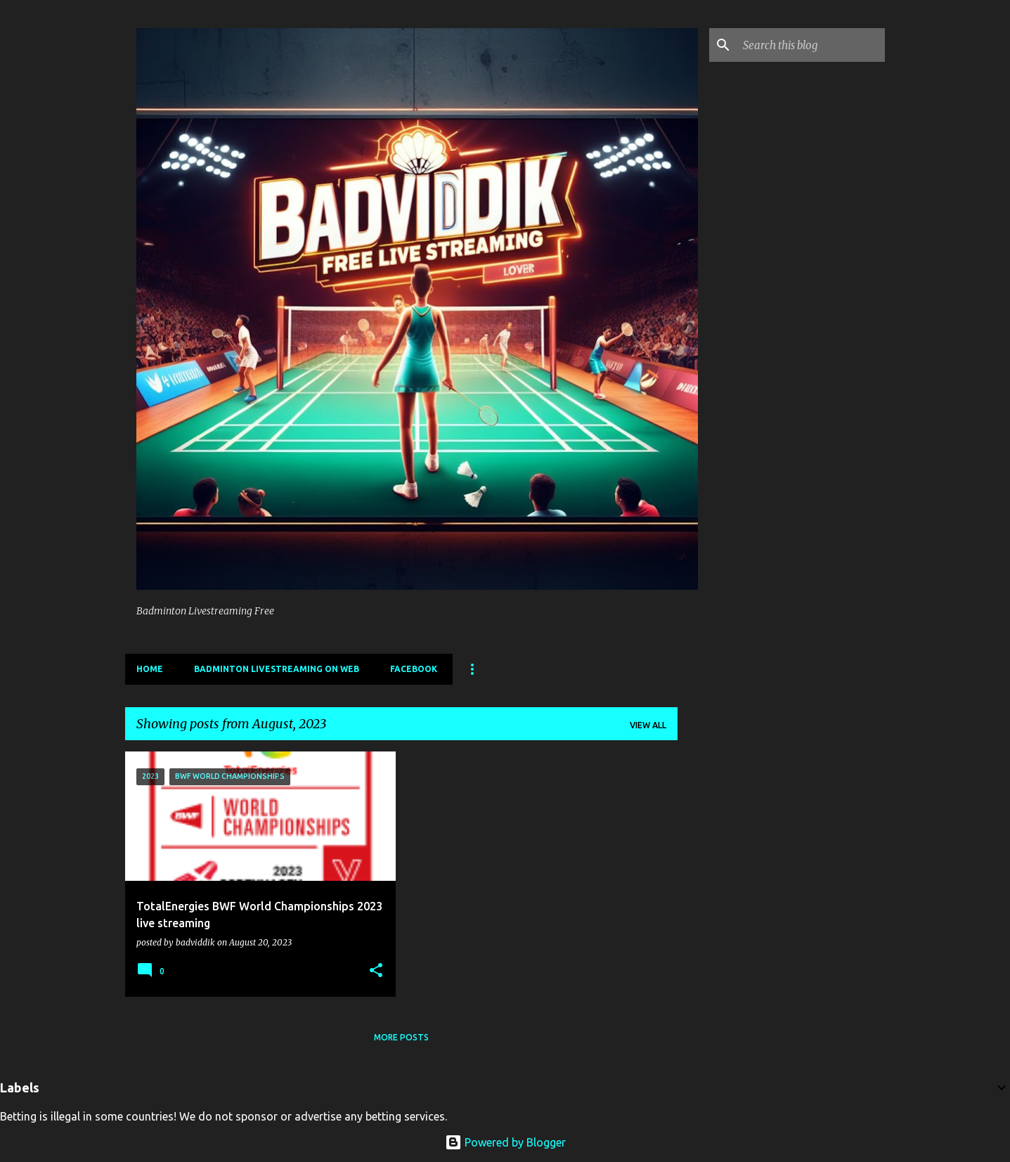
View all (648, 725)
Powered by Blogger (505, 1142)
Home (149, 668)
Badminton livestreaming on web (276, 668)
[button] (376, 971)
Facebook (413, 668)
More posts (401, 1037)
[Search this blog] (811, 45)
